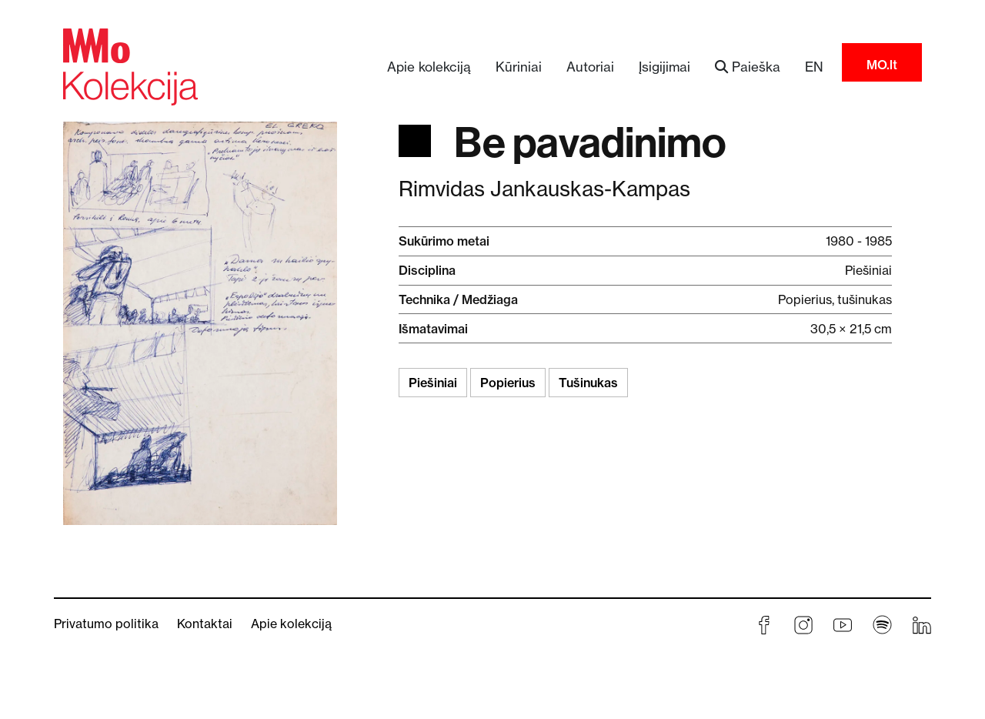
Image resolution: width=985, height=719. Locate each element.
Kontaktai (204, 623)
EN (814, 67)
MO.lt (881, 64)
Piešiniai (433, 382)
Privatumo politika (106, 623)
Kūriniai (519, 67)
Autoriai (590, 67)
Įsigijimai (664, 67)
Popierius (508, 382)
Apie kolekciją (429, 67)
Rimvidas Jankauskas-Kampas (544, 189)
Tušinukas (588, 382)
